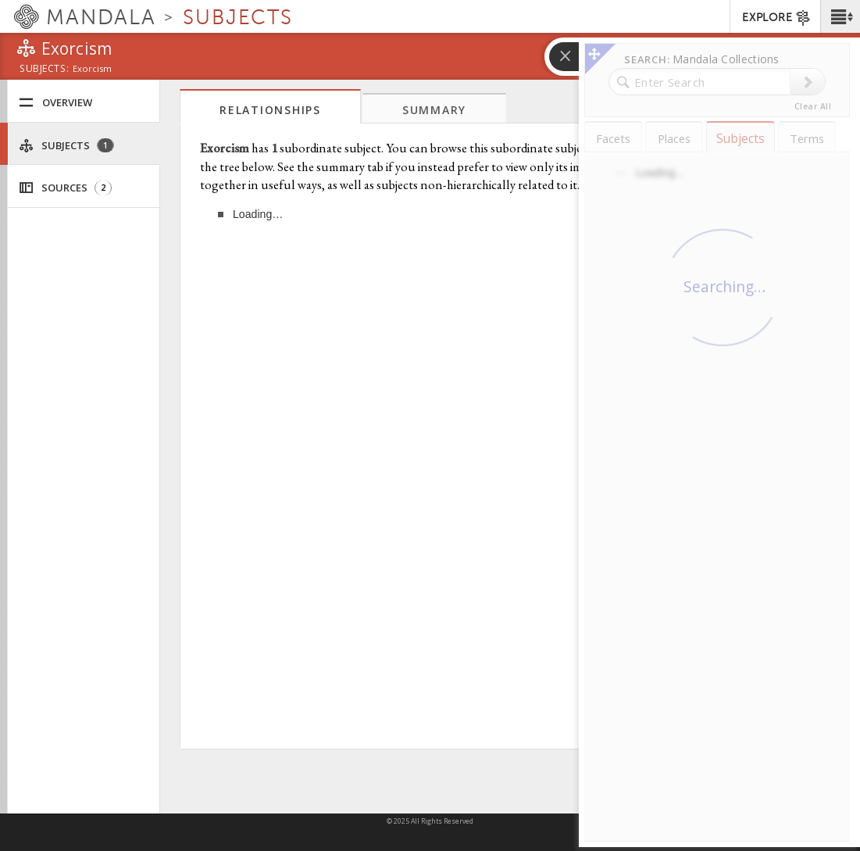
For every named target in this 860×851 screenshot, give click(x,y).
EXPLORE (777, 18)
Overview (55, 102)
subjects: (44, 69)
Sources (65, 188)
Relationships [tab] (270, 109)
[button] (840, 16)
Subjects (66, 145)
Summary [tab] (434, 109)
